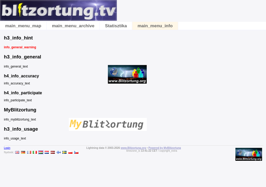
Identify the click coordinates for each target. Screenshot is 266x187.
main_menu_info (154, 25)
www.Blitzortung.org (133, 147)
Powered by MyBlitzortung (164, 147)
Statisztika (116, 25)
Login (7, 147)
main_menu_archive (73, 25)
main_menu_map (23, 25)
